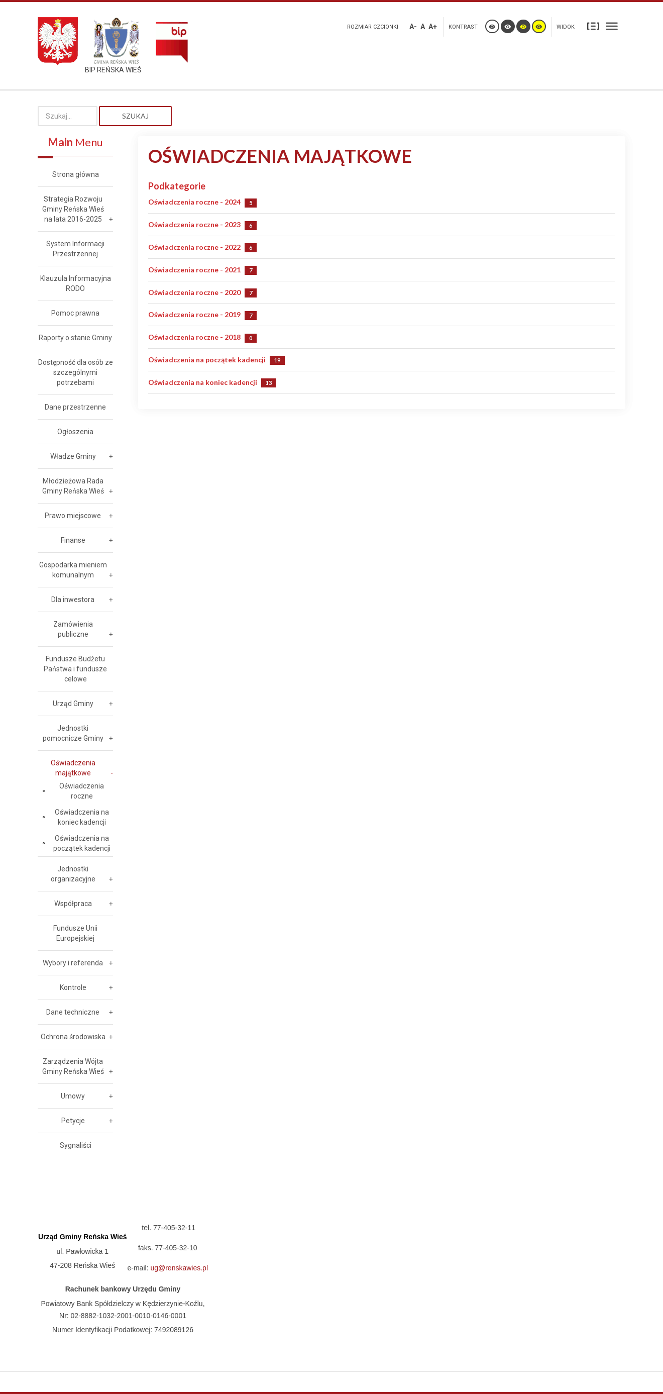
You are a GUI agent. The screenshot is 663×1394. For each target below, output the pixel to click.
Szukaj (135, 116)
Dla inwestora (72, 599)
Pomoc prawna (75, 313)
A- (413, 27)
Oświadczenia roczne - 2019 (194, 314)
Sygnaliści (75, 1145)
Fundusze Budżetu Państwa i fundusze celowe (75, 669)
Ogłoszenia (75, 432)
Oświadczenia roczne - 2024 (194, 201)
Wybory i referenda (73, 963)
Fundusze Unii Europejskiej (75, 933)
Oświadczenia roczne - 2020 (194, 292)
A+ (432, 27)
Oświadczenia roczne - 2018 (194, 337)
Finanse (73, 540)
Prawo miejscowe (73, 516)
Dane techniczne (72, 1012)
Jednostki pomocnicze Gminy (73, 733)
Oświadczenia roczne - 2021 (194, 269)
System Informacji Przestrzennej (75, 249)
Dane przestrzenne (75, 407)
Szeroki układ (611, 26)
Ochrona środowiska (73, 1037)
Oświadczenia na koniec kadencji (202, 382)
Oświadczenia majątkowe (73, 768)
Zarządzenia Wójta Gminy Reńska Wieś (73, 1066)
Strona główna (75, 174)
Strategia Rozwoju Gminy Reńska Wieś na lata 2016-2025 (73, 209)
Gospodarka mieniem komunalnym (73, 570)
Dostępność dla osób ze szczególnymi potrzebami (75, 372)
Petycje (73, 1121)
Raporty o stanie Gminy (75, 338)
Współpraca (73, 904)
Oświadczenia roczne (81, 791)
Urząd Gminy (73, 704)
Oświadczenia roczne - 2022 (194, 247)
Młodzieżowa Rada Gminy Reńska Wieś (73, 486)
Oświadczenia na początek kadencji (207, 359)
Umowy (73, 1096)
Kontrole (73, 987)
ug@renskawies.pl (179, 1268)
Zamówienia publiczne (73, 629)
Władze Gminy (73, 456)
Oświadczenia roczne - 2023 (194, 224)
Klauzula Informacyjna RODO (75, 283)
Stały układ (593, 26)
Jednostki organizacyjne (73, 874)
